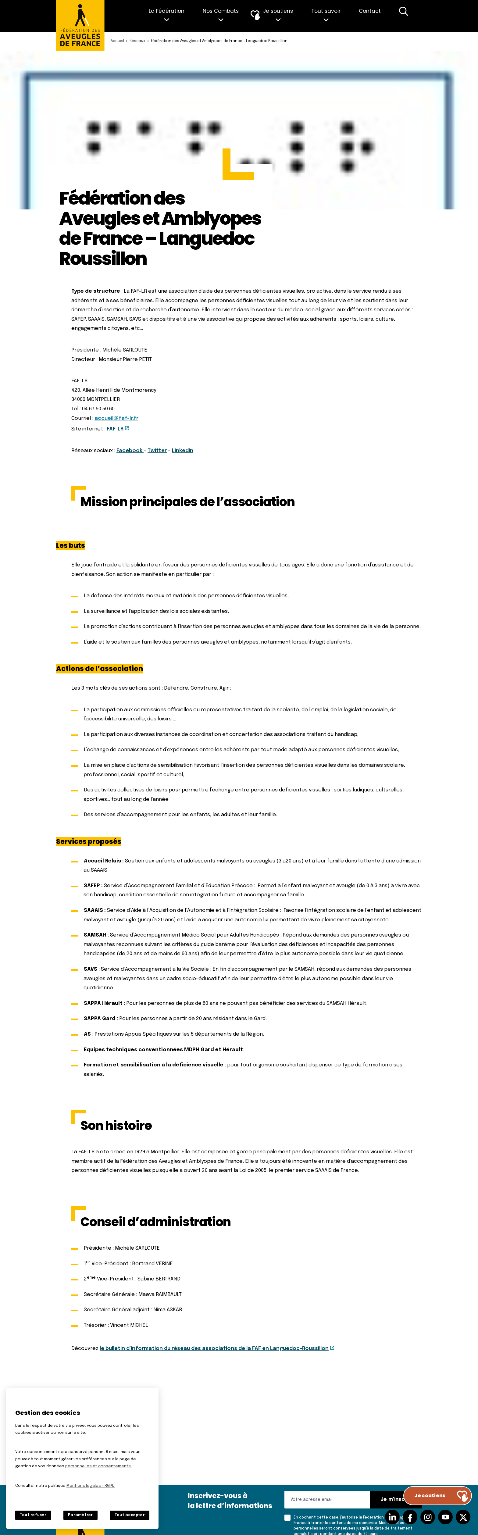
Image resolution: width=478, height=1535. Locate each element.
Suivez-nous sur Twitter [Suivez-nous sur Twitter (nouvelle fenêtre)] (463, 1517)
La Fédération (166, 11)
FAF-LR (115, 429)
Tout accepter (130, 1515)
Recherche (403, 16)
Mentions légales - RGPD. (90, 1486)
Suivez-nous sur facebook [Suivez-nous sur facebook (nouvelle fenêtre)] (410, 1517)
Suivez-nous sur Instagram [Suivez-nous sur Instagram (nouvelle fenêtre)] (427, 1517)
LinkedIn (182, 450)
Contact (370, 11)
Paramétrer (80, 1515)
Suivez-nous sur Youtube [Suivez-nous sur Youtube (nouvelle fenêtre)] (445, 1517)
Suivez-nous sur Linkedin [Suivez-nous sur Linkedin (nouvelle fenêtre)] (392, 1517)
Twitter (157, 450)
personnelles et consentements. (98, 1466)
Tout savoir (326, 11)
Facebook (130, 450)
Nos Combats (221, 11)
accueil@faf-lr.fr (116, 418)
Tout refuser (33, 1515)
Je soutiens (278, 11)
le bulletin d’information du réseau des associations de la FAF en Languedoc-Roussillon (214, 1348)
